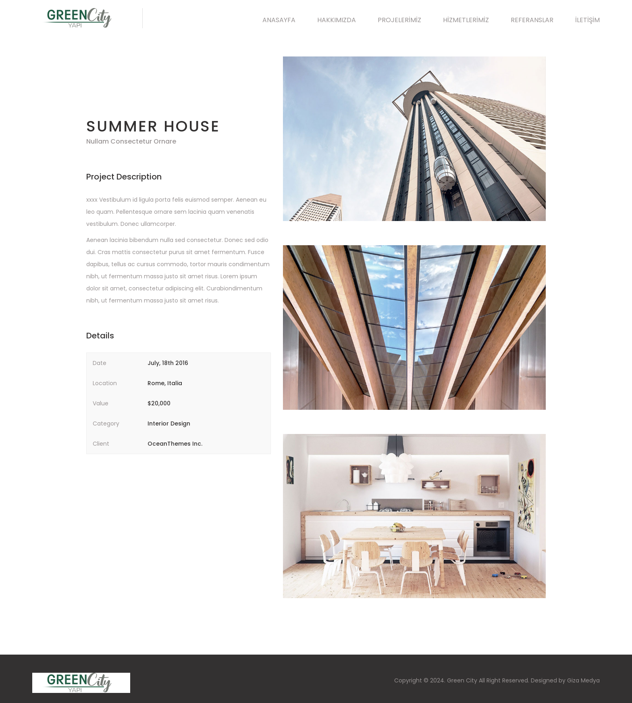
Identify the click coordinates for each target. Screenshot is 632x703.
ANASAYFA (278, 20)
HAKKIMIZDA (336, 20)
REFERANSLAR (532, 20)
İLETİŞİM (587, 20)
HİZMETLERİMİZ (466, 20)
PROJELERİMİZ (399, 20)
